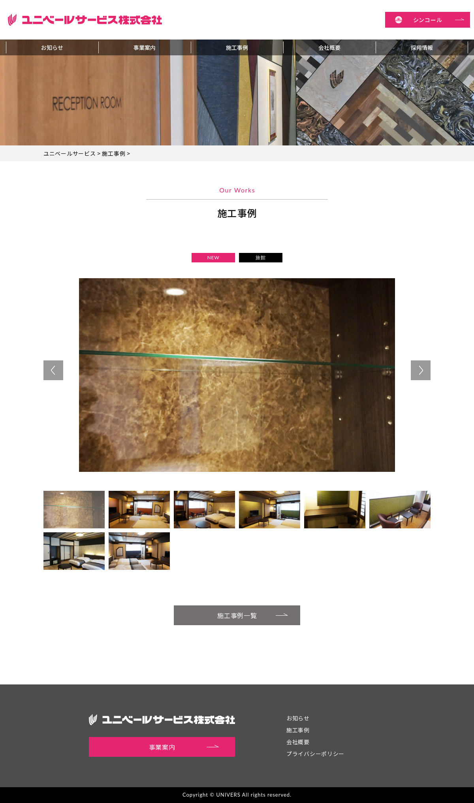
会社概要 (329, 47)
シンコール (439, 20)
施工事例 (237, 47)
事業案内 (145, 47)
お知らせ (52, 47)
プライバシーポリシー (315, 754)
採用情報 (422, 47)
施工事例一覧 (252, 614)
